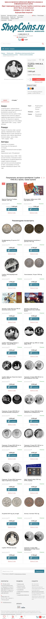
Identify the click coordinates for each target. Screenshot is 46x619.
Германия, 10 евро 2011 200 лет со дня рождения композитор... (33, 446)
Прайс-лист (13, 17)
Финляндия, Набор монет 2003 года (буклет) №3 (32, 200)
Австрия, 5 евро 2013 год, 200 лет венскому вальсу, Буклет (11, 309)
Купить (39, 79)
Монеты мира (20, 584)
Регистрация (40, 15)
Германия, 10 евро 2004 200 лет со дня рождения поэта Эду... (33, 377)
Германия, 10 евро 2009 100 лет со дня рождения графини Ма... (11, 446)
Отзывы (10, 20)
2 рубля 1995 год (36, 93)
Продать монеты (15, 18)
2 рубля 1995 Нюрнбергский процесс (9, 275)
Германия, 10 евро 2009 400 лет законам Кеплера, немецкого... (10, 411)
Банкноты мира (21, 585)
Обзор (5, 100)
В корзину (13, 209)
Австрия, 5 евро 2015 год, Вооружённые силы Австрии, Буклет (32, 310)
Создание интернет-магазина (8, 614)
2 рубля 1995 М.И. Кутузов (9, 547)
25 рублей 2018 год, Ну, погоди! (10, 513)
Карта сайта (20, 17)
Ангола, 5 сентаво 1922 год (31, 513)
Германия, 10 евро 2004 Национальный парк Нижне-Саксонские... (32, 549)
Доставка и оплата (12, 15)
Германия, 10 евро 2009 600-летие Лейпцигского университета (33, 411)
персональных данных (20, 574)
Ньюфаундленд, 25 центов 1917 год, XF (11, 241)
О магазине (4, 20)
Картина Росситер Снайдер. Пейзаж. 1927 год (9, 200)
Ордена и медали (21, 587)
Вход (34, 15)
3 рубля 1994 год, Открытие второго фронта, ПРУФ (12, 377)
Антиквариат (20, 589)
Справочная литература (23, 595)
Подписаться (39, 571)
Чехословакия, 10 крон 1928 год (33, 274)
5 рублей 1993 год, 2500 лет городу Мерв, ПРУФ (33, 343)
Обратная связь (5, 17)
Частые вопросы (5, 18)
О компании (21, 15)
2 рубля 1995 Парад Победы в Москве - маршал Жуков (10, 343)
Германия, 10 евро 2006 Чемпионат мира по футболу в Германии (11, 480)
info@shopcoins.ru (22, 37)
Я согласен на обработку (14, 574)
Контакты (3, 15)
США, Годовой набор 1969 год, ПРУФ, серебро (32, 480)
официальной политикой (38, 591)
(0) (5, 203)
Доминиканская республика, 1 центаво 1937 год (32, 241)
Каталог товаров (8, 48)
